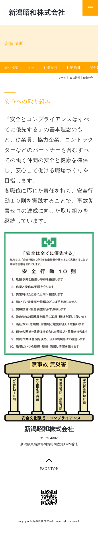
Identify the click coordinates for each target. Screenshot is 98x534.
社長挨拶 (51, 67)
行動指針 (74, 67)
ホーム (62, 77)
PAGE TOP (49, 468)
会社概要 (11, 67)
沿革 (31, 67)
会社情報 (75, 77)
